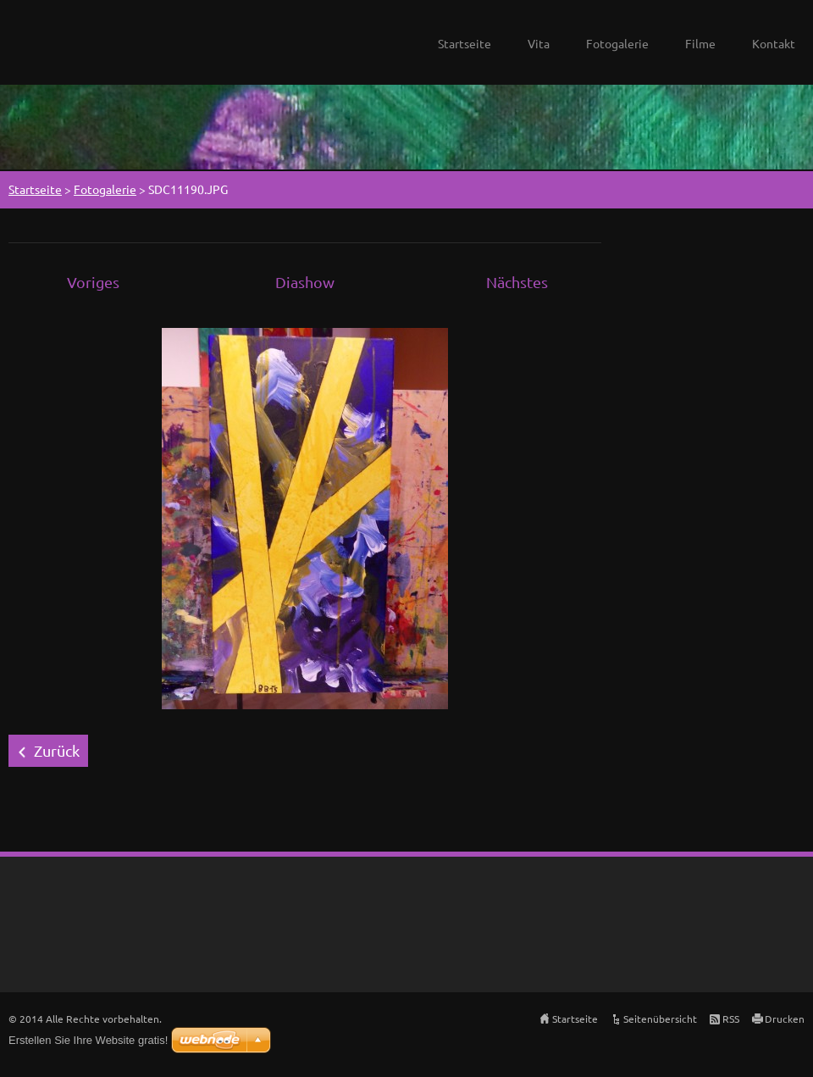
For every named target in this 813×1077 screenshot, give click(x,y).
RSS (730, 1018)
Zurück (57, 750)
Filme (700, 43)
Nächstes (517, 282)
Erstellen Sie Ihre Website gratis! (88, 1040)
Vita (539, 43)
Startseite (464, 43)
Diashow (305, 282)
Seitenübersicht (660, 1018)
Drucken (785, 1018)
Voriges (93, 282)
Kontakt (773, 43)
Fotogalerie (617, 43)
